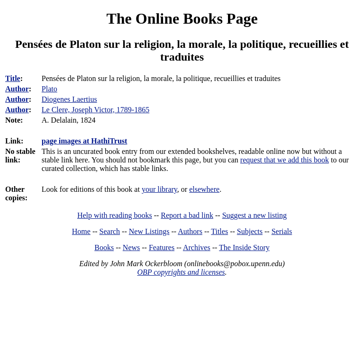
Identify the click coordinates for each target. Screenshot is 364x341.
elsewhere (204, 189)
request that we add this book (284, 160)
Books (104, 247)
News (131, 247)
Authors (190, 231)
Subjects (250, 231)
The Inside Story (244, 247)
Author (17, 89)
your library (159, 189)
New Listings (149, 231)
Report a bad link (187, 215)
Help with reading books (114, 215)
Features (161, 247)
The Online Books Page (181, 18)
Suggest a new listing (254, 215)
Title (12, 78)
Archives (196, 247)
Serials (282, 231)
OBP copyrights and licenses (181, 272)
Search (110, 231)
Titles (219, 231)
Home (81, 231)
